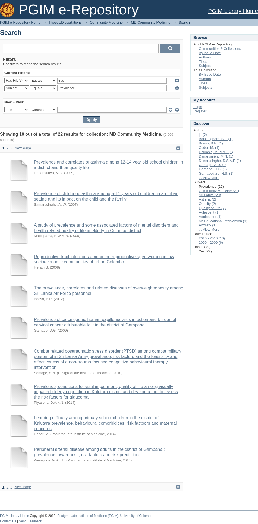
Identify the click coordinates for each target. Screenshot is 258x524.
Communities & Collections (220, 49)
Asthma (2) (207, 199)
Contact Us (8, 521)
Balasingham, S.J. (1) (215, 139)
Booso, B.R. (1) (211, 143)
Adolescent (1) (210, 217)
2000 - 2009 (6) (211, 243)
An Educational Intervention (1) (223, 221)
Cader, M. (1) (209, 148)
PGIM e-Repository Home (20, 22)
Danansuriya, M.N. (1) (216, 156)
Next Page (23, 148)
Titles (203, 62)
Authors (205, 57)
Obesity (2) (207, 204)
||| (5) (203, 134)
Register (199, 111)
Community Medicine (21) (219, 191)
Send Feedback (30, 521)
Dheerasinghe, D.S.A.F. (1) (220, 161)
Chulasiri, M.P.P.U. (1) (216, 152)
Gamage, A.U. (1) (212, 165)
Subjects (205, 66)
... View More (209, 178)
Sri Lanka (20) (210, 195)
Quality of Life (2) (212, 208)
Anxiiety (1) (207, 225)
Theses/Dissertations (65, 22)
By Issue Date (210, 53)
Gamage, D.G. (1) (213, 169)
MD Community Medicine (150, 22)
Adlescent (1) (209, 212)
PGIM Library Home (233, 11)
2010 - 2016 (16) (212, 238)
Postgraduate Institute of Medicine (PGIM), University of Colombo (104, 516)
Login (197, 107)
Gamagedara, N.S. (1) (216, 173)
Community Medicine (106, 22)
